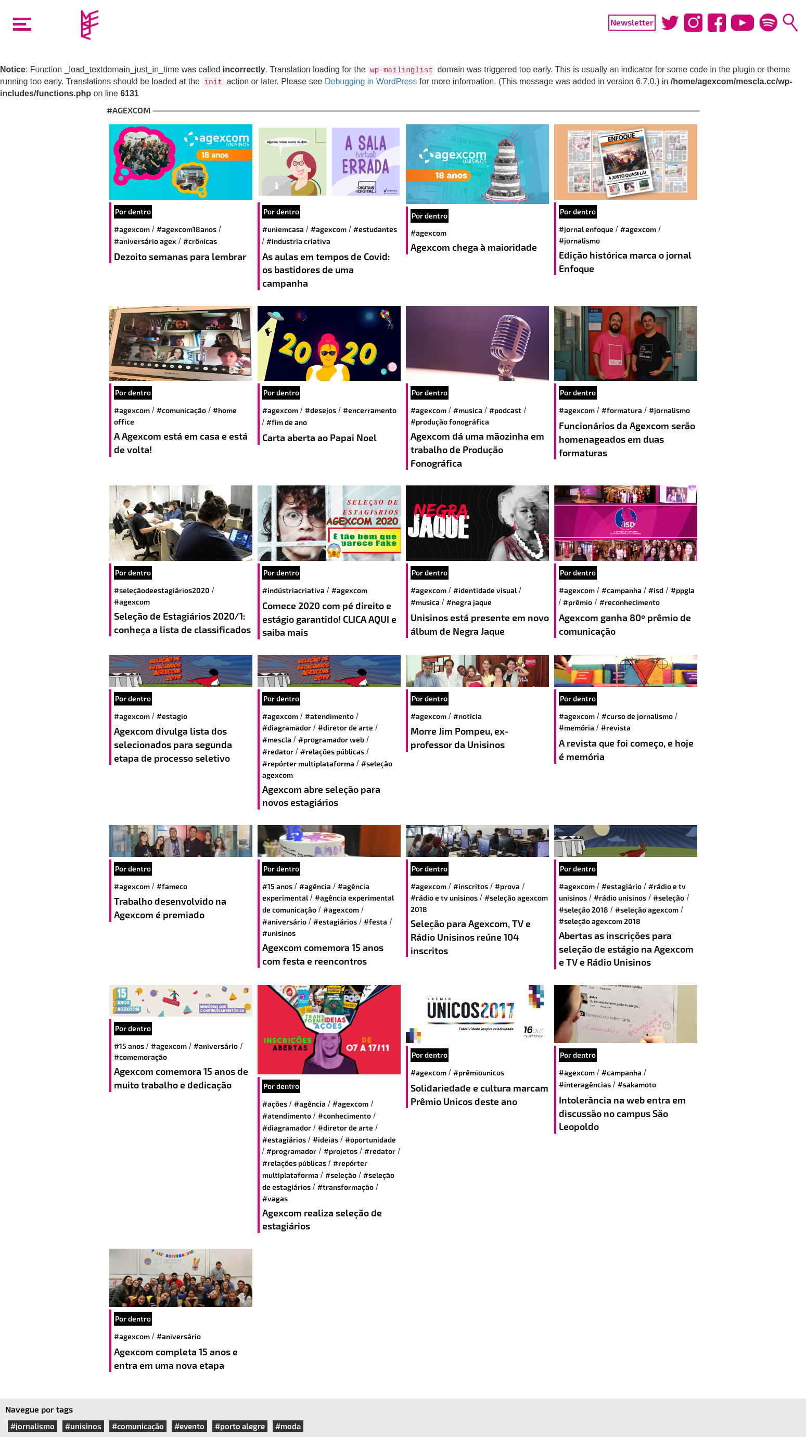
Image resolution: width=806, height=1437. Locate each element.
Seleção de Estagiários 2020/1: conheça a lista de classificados (182, 622)
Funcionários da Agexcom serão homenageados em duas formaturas (627, 439)
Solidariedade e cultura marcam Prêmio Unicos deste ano (479, 1094)
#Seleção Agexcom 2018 (600, 921)
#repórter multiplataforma (308, 763)
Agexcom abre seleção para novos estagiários (321, 796)
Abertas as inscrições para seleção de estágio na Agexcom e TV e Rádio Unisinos (626, 949)
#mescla (276, 739)
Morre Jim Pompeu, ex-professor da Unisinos (460, 737)
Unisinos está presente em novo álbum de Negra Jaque (480, 624)
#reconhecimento (629, 602)
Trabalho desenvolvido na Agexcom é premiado (170, 907)
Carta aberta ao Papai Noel (319, 437)
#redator (277, 751)
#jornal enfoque (586, 229)
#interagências (585, 1084)
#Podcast (505, 410)
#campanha (622, 590)
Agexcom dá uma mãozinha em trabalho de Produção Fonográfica (477, 449)
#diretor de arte (345, 727)
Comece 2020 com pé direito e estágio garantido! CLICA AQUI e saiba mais (329, 619)
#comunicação (181, 410)
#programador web (331, 739)
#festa (375, 921)
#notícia (467, 716)
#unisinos (279, 933)
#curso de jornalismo (637, 716)
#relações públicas (332, 751)
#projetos (340, 1151)
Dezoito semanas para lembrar (180, 256)
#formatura (622, 410)
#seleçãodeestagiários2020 (162, 590)
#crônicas (200, 241)
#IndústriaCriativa (293, 590)
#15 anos (277, 886)
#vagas (275, 1198)
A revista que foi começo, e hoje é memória (626, 749)
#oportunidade (370, 1139)
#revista (616, 727)
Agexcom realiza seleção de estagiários (322, 1219)
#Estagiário (622, 886)
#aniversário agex (145, 241)
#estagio (172, 716)
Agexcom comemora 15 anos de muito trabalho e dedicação (181, 1078)
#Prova (507, 886)
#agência (315, 886)
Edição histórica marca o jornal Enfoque (625, 261)
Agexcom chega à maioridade (474, 247)
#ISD (655, 590)
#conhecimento (344, 1115)
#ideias (325, 1139)
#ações (274, 1103)
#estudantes (375, 229)
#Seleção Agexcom (647, 909)
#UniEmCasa (283, 229)
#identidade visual (485, 590)
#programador (291, 1151)
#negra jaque (469, 602)
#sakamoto (637, 1084)
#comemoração (140, 1057)
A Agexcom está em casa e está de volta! (181, 442)
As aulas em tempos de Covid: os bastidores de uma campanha (326, 270)
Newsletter (632, 22)
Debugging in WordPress (371, 81)
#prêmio (577, 602)
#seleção (668, 897)
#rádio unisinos (620, 897)
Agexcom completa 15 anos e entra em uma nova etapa (176, 1358)
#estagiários (335, 921)
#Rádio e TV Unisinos (444, 897)
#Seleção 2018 (583, 909)
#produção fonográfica (450, 421)
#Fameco (172, 886)
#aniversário (284, 921)
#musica (467, 410)
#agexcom (132, 229)
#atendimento (329, 716)
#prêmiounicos (478, 1072)
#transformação (345, 1187)
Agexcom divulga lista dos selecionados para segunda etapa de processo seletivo (173, 744)
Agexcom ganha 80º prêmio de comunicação (625, 624)
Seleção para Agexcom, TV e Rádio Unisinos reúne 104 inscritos (471, 937)
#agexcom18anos (186, 229)
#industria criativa (298, 241)
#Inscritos (470, 886)
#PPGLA (683, 590)
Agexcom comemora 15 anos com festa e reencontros (322, 954)
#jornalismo (579, 240)
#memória (576, 727)
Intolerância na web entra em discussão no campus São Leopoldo (622, 1113)
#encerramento (369, 410)
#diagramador (286, 727)
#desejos (320, 410)
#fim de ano (286, 422)
